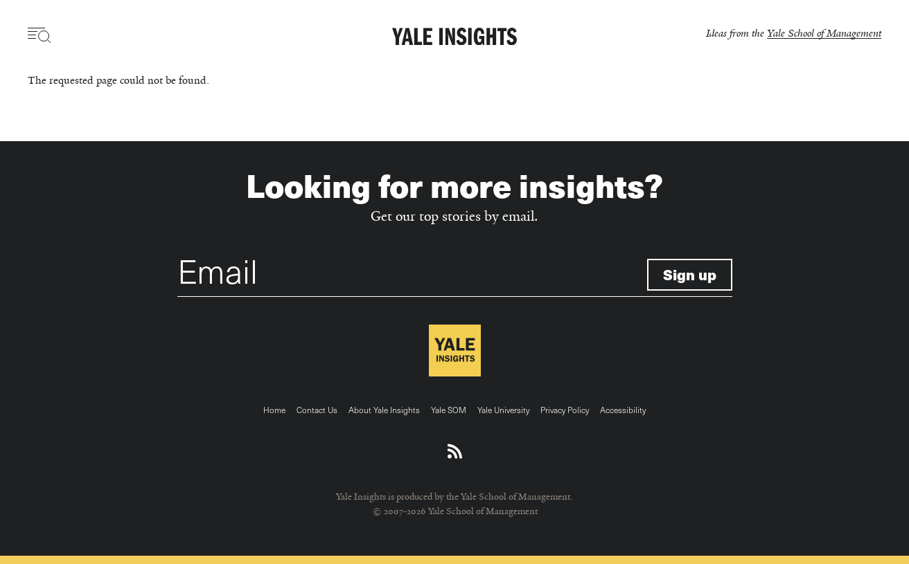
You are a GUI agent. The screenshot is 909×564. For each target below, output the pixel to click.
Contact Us (317, 409)
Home (274, 409)
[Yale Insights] (454, 37)
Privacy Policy (564, 409)
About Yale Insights (384, 409)
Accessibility (623, 409)
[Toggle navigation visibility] (40, 35)
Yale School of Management (824, 32)
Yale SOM (448, 409)
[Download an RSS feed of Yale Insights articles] (455, 452)
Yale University (503, 409)
